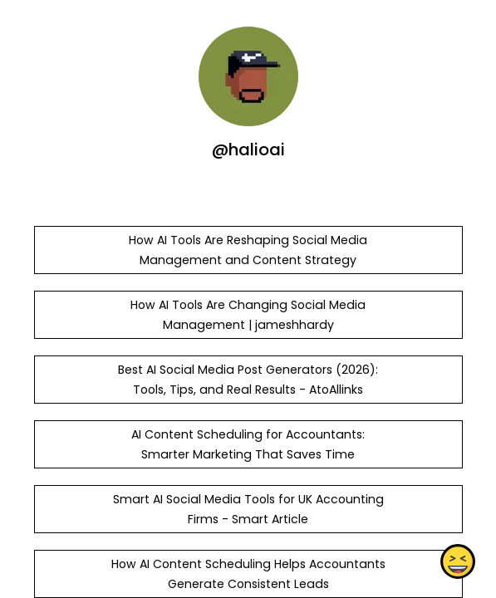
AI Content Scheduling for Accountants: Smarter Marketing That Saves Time (248, 444)
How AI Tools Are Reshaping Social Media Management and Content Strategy (248, 250)
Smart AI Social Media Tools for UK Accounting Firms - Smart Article (247, 509)
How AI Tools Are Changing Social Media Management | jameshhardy (248, 315)
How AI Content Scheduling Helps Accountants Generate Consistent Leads (247, 574)
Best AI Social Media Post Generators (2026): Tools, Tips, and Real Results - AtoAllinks (248, 379)
